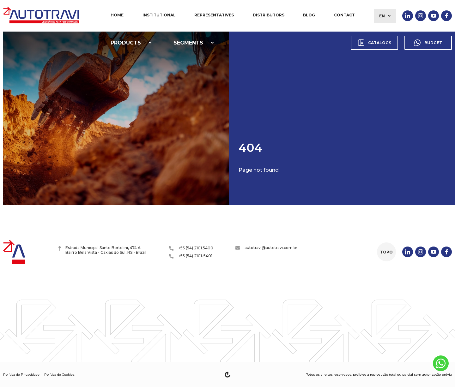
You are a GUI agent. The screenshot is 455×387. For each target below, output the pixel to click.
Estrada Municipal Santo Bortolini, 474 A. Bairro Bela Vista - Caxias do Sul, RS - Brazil (102, 250)
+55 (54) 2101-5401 (190, 256)
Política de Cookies (59, 374)
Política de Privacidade (21, 374)
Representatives (214, 15)
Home (117, 15)
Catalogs (374, 42)
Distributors (268, 15)
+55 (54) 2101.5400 (191, 248)
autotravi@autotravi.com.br (266, 247)
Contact (344, 15)
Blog (309, 15)
